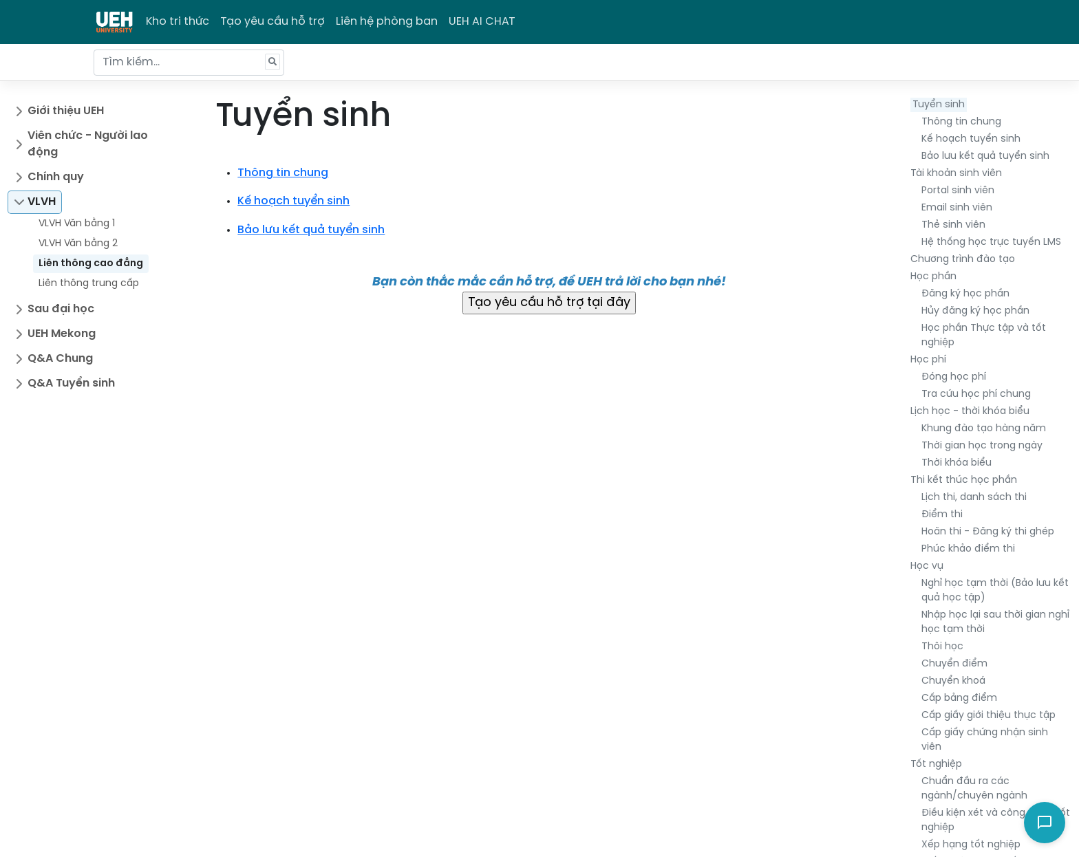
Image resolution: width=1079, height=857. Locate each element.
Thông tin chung (961, 122)
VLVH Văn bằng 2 (78, 244)
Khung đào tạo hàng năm (983, 429)
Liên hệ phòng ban (387, 22)
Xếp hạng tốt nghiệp (971, 845)
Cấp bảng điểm (959, 698)
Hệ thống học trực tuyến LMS (991, 242)
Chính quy (56, 177)
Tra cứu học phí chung (976, 394)
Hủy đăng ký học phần (975, 311)
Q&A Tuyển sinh (71, 383)
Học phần (933, 277)
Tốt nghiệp (936, 764)
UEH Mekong (62, 334)
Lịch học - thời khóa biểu (969, 411)
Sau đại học (61, 309)
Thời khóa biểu (956, 463)
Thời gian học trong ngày (982, 446)
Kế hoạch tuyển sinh (971, 139)
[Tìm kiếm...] (189, 63)
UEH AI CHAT (482, 22)
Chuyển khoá (953, 681)
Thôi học (942, 647)
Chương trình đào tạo (962, 259)
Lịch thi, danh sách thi (974, 497)
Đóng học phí (953, 377)
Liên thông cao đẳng (91, 264)
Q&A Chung (60, 359)
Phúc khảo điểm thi (968, 549)
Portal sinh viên (957, 191)
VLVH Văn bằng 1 (77, 224)
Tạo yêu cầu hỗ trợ (272, 22)
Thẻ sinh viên (953, 225)
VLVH (42, 202)
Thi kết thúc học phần (963, 480)
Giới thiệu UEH (66, 111)
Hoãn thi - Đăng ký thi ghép (987, 532)
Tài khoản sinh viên (956, 174)
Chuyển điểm (954, 664)
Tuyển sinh (938, 105)
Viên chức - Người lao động (88, 144)
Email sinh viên (956, 208)
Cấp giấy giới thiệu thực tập (988, 715)
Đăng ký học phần (965, 294)
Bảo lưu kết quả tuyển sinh (985, 156)
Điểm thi (942, 515)
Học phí (928, 360)
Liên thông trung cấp (89, 284)
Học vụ (926, 566)
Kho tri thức (177, 22)
